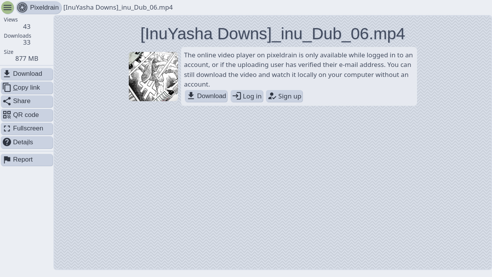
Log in (247, 96)
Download (206, 96)
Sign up (284, 96)
